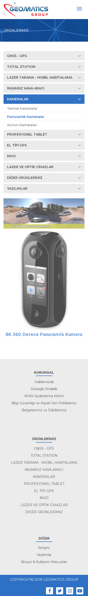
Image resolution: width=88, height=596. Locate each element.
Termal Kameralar (22, 109)
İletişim (44, 548)
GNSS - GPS (44, 56)
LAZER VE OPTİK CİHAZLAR (44, 167)
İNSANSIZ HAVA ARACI (44, 88)
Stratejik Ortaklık (44, 389)
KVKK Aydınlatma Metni (44, 396)
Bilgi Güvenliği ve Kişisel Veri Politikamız (44, 403)
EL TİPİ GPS (44, 145)
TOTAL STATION (44, 66)
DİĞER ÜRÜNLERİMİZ (44, 178)
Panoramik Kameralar (25, 117)
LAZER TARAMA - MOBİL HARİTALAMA (44, 77)
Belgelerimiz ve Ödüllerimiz (44, 410)
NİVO (44, 156)
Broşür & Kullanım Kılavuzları (44, 562)
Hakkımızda (44, 382)
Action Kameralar (22, 125)
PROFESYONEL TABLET (44, 134)
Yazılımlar (44, 555)
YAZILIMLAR (44, 188)
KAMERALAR (44, 99)
